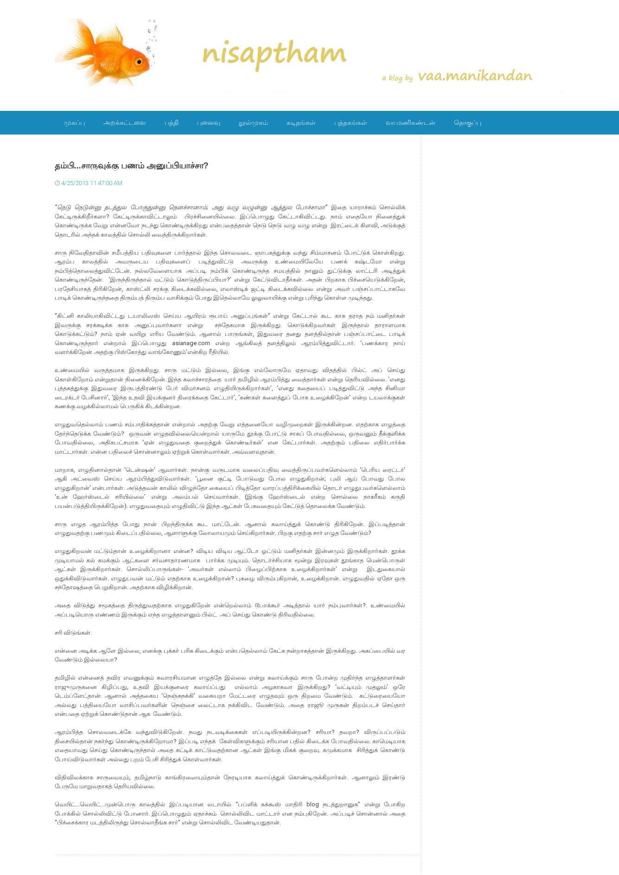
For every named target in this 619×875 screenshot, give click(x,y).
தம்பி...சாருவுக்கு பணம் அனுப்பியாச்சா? (132, 165)
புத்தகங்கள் (350, 122)
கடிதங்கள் (301, 122)
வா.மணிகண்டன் (410, 122)
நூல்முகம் (253, 122)
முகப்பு (74, 122)
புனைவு (208, 122)
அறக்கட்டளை (124, 122)
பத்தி (172, 122)
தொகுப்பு (467, 122)
